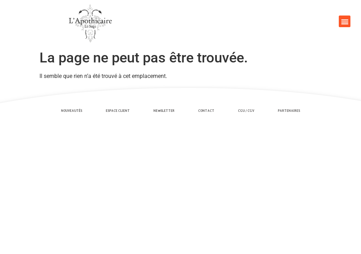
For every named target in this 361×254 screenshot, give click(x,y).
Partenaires (289, 111)
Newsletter (164, 111)
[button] (344, 21)
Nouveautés (71, 111)
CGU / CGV (246, 111)
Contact (206, 111)
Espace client (118, 111)
